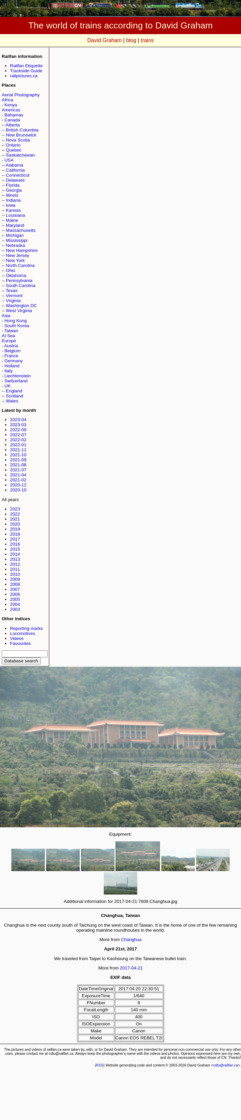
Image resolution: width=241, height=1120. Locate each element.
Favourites (20, 643)
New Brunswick (21, 134)
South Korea (16, 325)
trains (147, 40)
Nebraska (15, 245)
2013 (15, 559)
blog (131, 40)
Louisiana (15, 215)
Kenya (10, 104)
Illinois (12, 195)
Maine (12, 220)
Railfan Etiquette (26, 65)
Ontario (13, 145)
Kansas (13, 210)
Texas (11, 290)
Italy (8, 370)
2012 (15, 564)
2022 (15, 514)
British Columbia (22, 129)
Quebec (14, 150)
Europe (9, 340)
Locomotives (22, 633)
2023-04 (18, 419)
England (14, 390)
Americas (11, 109)
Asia (6, 315)
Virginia (13, 300)
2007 (15, 589)
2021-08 (18, 464)
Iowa (10, 205)
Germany (13, 360)
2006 (15, 594)
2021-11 (18, 449)
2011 (15, 569)
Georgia (14, 190)
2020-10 (18, 489)
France (11, 355)
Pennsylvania (19, 280)
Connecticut (17, 175)
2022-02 (18, 439)
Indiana (13, 200)
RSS (99, 1065)
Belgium (12, 350)
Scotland (14, 395)
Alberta (13, 124)
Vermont (14, 295)
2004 (15, 604)
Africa (7, 99)
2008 (15, 584)
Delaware (15, 180)
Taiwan (11, 330)
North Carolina (20, 265)
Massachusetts (21, 230)
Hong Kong (15, 320)
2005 (15, 599)
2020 (15, 524)
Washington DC (21, 305)
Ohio (10, 270)
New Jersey (17, 255)
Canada (12, 119)
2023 (15, 508)
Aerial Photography (20, 94)
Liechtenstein (17, 375)
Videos (17, 638)
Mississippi (16, 240)
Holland (11, 365)
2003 (15, 609)
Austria (11, 345)
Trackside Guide (26, 70)
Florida (13, 185)
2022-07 (18, 434)
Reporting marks (26, 628)
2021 (15, 519)
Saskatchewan (20, 155)
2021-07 (18, 469)
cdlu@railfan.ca (225, 1065)
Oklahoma (16, 275)
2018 (15, 534)
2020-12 (18, 484)
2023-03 (18, 424)
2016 (15, 544)
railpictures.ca (23, 75)
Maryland (15, 225)
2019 (15, 529)
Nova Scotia (18, 140)
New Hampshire (22, 250)
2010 (15, 574)
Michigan (15, 235)
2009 (15, 579)
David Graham (104, 40)
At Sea (8, 335)
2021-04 (18, 474)
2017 (15, 539)
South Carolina (20, 285)
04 (133, 967)
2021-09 (18, 459)
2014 (15, 554)
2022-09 (18, 429)
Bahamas (13, 114)
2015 (15, 549)
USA (8, 160)
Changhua (131, 939)
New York (15, 260)
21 (140, 967)
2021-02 (18, 479)
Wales (12, 400)
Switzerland (15, 380)
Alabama (14, 165)
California (15, 170)
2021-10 (18, 454)
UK (7, 385)
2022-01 (18, 444)
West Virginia (19, 310)
